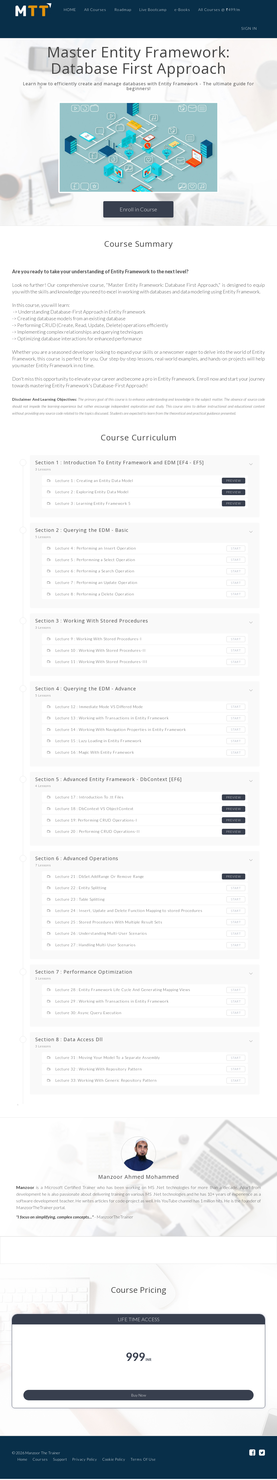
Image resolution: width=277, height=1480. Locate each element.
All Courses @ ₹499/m (216, 9)
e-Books (179, 9)
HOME (67, 9)
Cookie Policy (113, 1461)
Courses (40, 1461)
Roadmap (119, 9)
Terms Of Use (143, 1461)
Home (22, 1461)
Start (235, 548)
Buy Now (138, 1392)
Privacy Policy (84, 1461)
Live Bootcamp (150, 9)
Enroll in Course (138, 209)
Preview (233, 480)
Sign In (249, 28)
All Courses (92, 9)
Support (60, 1461)
